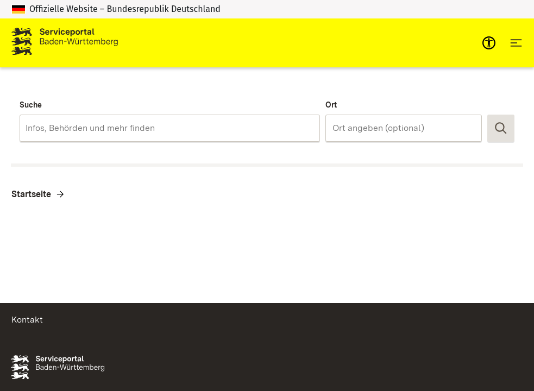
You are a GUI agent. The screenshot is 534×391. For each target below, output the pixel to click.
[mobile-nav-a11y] (489, 43)
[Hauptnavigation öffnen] (516, 43)
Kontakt (27, 319)
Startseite (31, 194)
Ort (331, 104)
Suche (31, 104)
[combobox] (170, 128)
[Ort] (403, 128)
